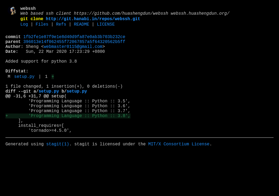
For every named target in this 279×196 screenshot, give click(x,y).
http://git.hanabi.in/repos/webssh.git (93, 21)
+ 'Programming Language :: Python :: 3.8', (67, 137)
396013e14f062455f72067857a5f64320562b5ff (74, 48)
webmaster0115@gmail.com (73, 54)
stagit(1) (57, 170)
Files (42, 28)
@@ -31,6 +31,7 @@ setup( (36, 113)
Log (24, 28)
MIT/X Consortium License (179, 170)
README (81, 28)
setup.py (24, 90)
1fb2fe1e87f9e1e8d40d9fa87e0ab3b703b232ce (74, 42)
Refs (61, 28)
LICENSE (106, 28)
